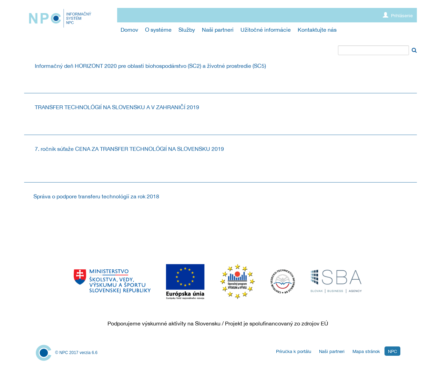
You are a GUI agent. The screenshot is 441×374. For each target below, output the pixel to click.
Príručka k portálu (293, 351)
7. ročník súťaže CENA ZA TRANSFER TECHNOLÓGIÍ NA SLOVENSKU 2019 (129, 149)
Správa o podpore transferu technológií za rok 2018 (96, 196)
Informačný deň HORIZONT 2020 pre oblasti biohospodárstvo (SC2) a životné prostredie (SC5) (150, 66)
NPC (392, 351)
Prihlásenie (398, 15)
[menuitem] (129, 29)
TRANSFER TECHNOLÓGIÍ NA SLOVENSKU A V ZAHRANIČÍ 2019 (117, 107)
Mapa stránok (366, 351)
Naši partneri (332, 351)
